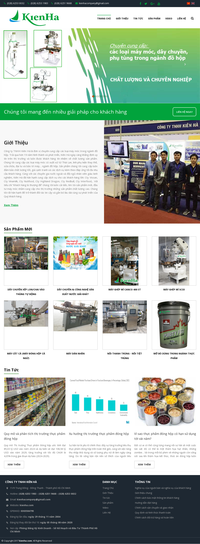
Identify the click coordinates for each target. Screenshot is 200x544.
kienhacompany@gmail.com (92, 3)
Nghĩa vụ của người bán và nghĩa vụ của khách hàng (163, 488)
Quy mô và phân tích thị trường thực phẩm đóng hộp (34, 436)
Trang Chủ (104, 18)
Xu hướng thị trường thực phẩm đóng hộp (99, 434)
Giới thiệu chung (143, 493)
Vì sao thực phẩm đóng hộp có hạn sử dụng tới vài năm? (165, 436)
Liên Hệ (181, 18)
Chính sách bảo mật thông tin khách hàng (157, 498)
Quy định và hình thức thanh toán (153, 512)
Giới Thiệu (122, 18)
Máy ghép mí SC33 (174, 289)
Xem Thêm (11, 205)
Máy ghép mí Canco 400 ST (124, 289)
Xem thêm (14, 464)
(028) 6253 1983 (38, 3)
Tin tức (138, 18)
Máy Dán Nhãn (75, 353)
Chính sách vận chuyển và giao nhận (154, 507)
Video (168, 18)
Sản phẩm (154, 18)
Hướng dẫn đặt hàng (146, 502)
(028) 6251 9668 (61, 3)
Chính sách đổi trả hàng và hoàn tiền (154, 517)
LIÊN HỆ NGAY (184, 111)
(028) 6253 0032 (14, 3)
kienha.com (25, 540)
